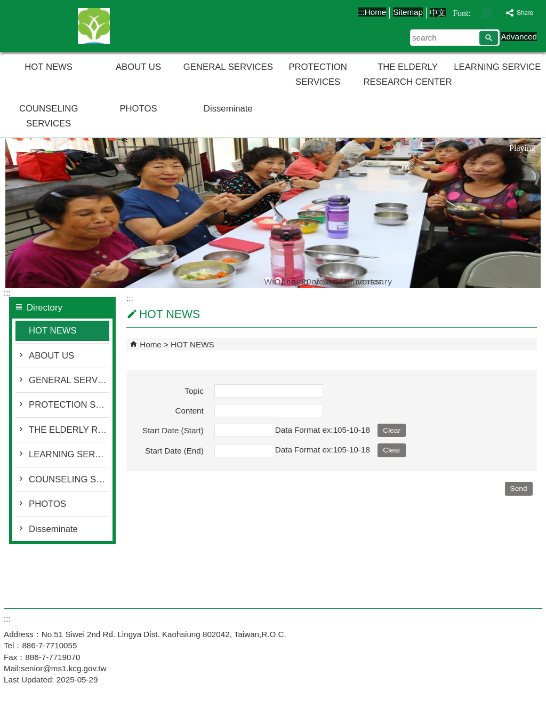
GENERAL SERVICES (228, 67)
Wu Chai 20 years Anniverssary (267, 280)
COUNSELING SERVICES (48, 116)
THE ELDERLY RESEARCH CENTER (407, 74)
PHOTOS (138, 109)
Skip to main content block (5, 5)
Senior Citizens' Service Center (94, 26)
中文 (438, 12)
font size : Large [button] (497, 13)
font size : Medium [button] (486, 13)
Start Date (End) (174, 450)
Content (189, 410)
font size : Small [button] (475, 13)
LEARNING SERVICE (497, 67)
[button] (488, 38)
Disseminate (228, 109)
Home (376, 12)
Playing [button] (522, 148)
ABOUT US (138, 67)
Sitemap (408, 12)
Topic (193, 390)
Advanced (519, 36)
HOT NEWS (49, 67)
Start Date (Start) (173, 430)
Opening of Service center (278, 280)
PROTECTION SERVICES (317, 74)
